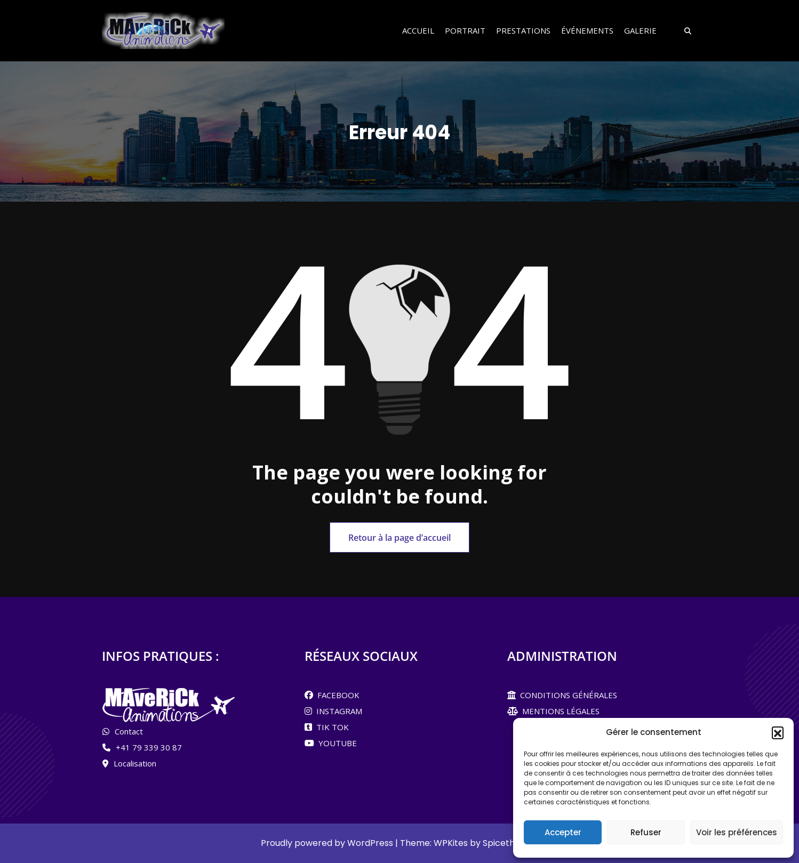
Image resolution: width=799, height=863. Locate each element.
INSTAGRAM (337, 711)
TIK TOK (330, 727)
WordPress (370, 843)
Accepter (563, 832)
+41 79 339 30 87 (149, 747)
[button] (777, 732)
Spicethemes (510, 843)
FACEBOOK (336, 695)
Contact (129, 731)
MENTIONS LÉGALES (559, 711)
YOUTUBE (335, 743)
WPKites (452, 843)
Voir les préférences (736, 832)
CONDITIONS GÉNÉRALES (566, 695)
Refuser (645, 832)
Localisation (135, 763)
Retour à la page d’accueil (399, 538)
